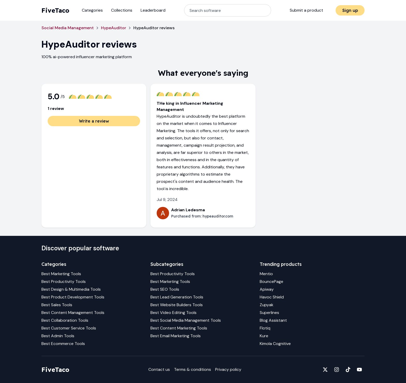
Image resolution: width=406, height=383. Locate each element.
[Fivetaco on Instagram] (336, 369)
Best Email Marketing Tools (175, 336)
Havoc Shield (272, 297)
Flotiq (265, 328)
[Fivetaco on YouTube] (359, 369)
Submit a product (306, 10)
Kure (264, 336)
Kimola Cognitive (275, 343)
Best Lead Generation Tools (176, 297)
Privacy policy (228, 369)
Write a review (94, 121)
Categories (92, 10)
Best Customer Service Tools (68, 328)
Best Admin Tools (57, 336)
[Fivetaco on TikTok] (348, 369)
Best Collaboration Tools (64, 320)
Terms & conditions (192, 369)
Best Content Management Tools (72, 312)
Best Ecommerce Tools (63, 343)
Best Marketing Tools (61, 273)
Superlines (269, 312)
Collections (121, 10)
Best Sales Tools (56, 304)
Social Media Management (67, 28)
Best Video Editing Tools (173, 312)
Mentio (266, 273)
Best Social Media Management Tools (185, 320)
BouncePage (271, 281)
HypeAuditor (113, 28)
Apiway (267, 289)
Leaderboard (153, 10)
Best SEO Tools (164, 289)
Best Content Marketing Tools (178, 328)
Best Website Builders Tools (176, 304)
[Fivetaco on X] (325, 369)
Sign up (350, 10)
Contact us (159, 369)
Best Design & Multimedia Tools (71, 289)
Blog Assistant (273, 320)
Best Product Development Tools (72, 297)
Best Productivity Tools (63, 281)
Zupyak (266, 304)
